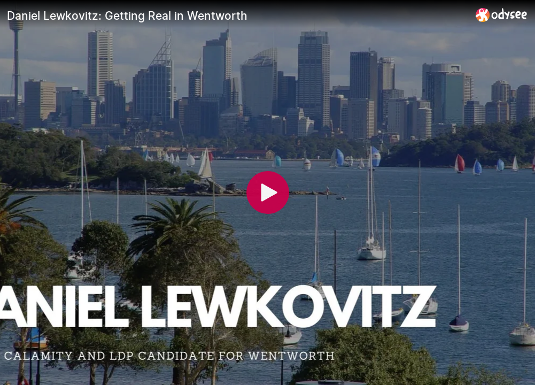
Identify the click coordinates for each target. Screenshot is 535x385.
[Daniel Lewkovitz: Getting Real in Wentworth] (237, 15)
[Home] (501, 14)
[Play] (267, 192)
